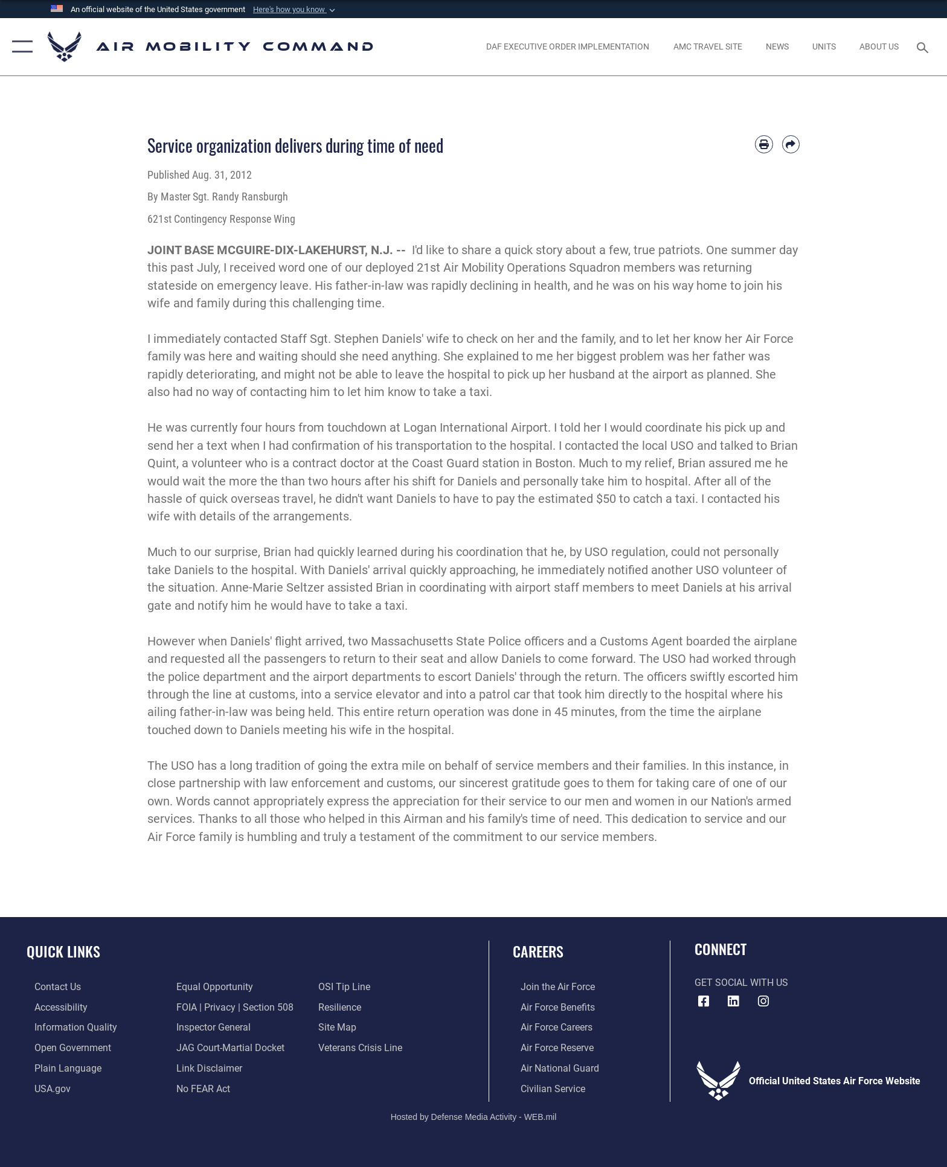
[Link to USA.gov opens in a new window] (45, 1087)
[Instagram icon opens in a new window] (763, 1002)
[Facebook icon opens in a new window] (704, 1002)
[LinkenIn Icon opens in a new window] (733, 1002)
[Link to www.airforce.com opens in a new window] (550, 987)
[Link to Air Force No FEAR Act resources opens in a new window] (201, 1087)
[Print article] (763, 144)
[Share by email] (791, 144)
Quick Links (63, 951)
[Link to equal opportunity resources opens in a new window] (212, 987)
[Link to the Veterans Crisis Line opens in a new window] (363, 1047)
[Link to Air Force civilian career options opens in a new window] (545, 1087)
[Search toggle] (924, 46)
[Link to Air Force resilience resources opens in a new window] (342, 1006)
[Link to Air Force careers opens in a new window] (549, 1027)
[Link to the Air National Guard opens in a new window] (552, 1067)
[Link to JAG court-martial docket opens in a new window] (228, 1047)
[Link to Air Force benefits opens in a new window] (550, 1006)
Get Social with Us (741, 982)
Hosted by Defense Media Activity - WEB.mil (474, 1116)
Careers (538, 951)
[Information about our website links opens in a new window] (207, 1067)
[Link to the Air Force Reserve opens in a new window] (549, 1047)
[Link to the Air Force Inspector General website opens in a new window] (211, 1027)
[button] (295, 10)
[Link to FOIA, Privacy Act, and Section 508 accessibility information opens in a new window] (232, 1006)
